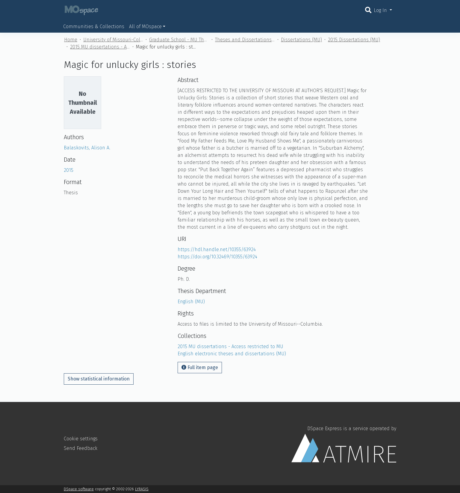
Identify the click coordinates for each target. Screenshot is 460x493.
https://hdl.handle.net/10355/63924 (217, 249)
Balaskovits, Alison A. (87, 148)
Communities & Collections (93, 26)
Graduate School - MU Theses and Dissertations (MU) (179, 40)
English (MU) (191, 301)
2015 (68, 170)
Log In (381, 10)
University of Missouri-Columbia (113, 40)
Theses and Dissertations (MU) (245, 40)
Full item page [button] (199, 367)
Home (70, 40)
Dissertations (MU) (301, 40)
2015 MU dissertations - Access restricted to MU (100, 47)
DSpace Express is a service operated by (343, 444)
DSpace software (79, 489)
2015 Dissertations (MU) (354, 40)
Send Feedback (80, 448)
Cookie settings (81, 439)
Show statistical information (99, 379)
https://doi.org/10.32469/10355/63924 (217, 257)
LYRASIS (142, 489)
